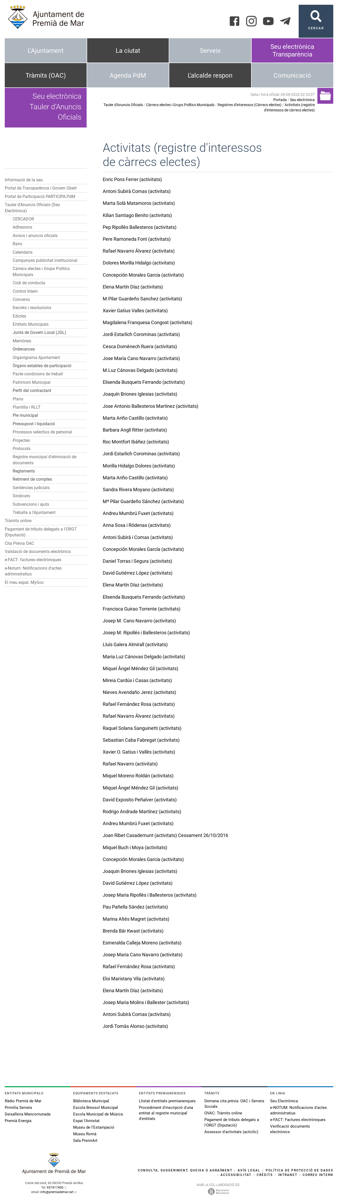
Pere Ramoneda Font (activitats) (137, 239)
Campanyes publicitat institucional (45, 260)
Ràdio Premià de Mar (23, 1101)
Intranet (287, 1175)
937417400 (55, 1187)
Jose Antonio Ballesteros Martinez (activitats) (150, 406)
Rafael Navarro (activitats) (130, 764)
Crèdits (265, 1175)
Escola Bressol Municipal (95, 1107)
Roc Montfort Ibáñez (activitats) (136, 442)
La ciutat (128, 50)
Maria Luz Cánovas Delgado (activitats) (144, 656)
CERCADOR (23, 218)
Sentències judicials (31, 487)
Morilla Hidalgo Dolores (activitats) (139, 466)
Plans (18, 398)
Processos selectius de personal (42, 431)
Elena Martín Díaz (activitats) (133, 287)
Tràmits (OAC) (46, 75)
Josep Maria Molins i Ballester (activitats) (146, 1002)
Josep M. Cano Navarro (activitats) (139, 620)
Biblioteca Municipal (91, 1101)
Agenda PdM (128, 75)
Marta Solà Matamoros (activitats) (139, 203)
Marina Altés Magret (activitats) (136, 919)
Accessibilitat (235, 1175)
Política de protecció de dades (299, 1170)
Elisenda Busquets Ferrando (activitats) (144, 382)
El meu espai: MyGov (24, 582)
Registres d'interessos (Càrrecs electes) (249, 105)
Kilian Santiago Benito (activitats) (137, 215)
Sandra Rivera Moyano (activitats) (138, 489)
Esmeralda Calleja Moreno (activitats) (142, 942)
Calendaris (22, 252)
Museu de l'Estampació (93, 1127)
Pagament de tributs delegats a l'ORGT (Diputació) (231, 1122)
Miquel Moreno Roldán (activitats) (138, 775)
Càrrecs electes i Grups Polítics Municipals (180, 105)
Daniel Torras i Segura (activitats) (137, 561)
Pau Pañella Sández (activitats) (135, 907)
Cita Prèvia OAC (19, 543)
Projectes (21, 440)
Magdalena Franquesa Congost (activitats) (147, 322)
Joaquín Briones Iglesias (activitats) (140, 394)
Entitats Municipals (31, 324)
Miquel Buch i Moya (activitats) (135, 847)
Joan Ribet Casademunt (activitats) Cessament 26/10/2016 (165, 835)
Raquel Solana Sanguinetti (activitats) (142, 728)
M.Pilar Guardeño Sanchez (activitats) (142, 298)
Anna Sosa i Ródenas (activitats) (137, 525)
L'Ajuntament (46, 50)
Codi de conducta (29, 282)
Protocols (21, 448)
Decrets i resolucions (32, 307)
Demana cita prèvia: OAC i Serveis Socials (234, 1104)
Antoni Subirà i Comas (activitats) (138, 537)
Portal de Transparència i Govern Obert (41, 188)
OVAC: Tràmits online (223, 1113)
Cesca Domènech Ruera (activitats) (140, 346)
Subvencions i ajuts (31, 504)
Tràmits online (18, 520)
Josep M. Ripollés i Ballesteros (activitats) (146, 632)
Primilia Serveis (18, 1107)
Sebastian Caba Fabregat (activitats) (141, 740)
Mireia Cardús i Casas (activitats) (137, 680)
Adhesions (22, 227)
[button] (82, 205)
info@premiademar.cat (56, 1192)
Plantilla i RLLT (27, 407)
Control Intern (25, 291)
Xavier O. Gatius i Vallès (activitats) (139, 752)
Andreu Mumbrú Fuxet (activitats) (138, 513)
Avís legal (249, 1170)
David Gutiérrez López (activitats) (137, 573)
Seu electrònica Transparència (292, 50)
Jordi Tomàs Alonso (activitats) (135, 1026)
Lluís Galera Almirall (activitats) (135, 644)
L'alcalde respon (210, 75)
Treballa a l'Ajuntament (34, 512)
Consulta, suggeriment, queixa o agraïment (185, 1170)
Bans (17, 243)
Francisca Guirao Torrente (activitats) (141, 609)
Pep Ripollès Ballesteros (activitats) (139, 227)
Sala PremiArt (85, 1140)
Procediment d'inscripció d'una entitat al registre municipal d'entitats (166, 1113)
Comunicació (292, 75)
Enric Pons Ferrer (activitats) (132, 179)
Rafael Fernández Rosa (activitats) (139, 704)
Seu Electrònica (284, 1101)
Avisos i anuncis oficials (35, 235)
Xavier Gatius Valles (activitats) (135, 310)
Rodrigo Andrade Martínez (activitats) (142, 811)
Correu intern (318, 1175)
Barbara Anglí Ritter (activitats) (135, 430)
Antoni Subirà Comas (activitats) (137, 191)
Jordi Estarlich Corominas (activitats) (141, 334)
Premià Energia (18, 1120)
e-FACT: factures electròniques (33, 559)
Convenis (21, 299)
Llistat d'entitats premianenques (167, 1101)
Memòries (22, 340)
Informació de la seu (24, 179)
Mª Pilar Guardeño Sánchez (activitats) (143, 501)
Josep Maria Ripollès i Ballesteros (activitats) (149, 895)
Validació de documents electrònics (38, 551)
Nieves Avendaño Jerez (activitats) (139, 692)
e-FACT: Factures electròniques (298, 1119)
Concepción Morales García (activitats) (143, 549)
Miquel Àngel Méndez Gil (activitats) (140, 668)
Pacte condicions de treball (38, 373)
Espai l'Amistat (86, 1120)
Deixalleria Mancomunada (27, 1114)
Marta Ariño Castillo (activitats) (135, 418)
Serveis (210, 50)
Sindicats (21, 495)
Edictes (19, 316)
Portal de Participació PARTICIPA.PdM (40, 196)
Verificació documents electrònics (290, 1129)
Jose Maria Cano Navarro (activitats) (141, 358)
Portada (280, 100)
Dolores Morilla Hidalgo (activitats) (139, 263)
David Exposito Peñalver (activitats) (140, 799)
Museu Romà (84, 1134)
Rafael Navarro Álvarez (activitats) (139, 251)
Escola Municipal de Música (98, 1114)
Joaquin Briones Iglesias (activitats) (140, 871)
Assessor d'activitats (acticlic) (231, 1131)
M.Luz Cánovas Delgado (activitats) (140, 370)
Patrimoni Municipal (31, 382)
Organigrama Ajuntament (36, 357)
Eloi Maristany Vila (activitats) (134, 978)
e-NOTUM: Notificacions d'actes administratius (298, 1110)
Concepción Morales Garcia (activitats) (143, 275)
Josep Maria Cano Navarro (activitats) (142, 954)
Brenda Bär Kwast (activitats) (133, 931)
